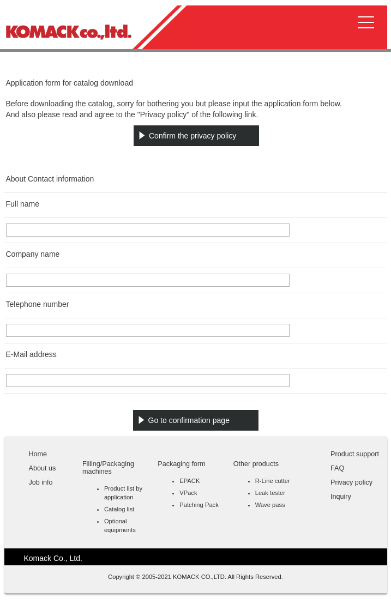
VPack (188, 493)
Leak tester (270, 493)
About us (42, 468)
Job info (41, 482)
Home (38, 454)
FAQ (337, 468)
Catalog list (119, 509)
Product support (354, 454)
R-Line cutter (272, 481)
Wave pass (270, 505)
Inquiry (340, 496)
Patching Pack (199, 505)
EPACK (189, 481)
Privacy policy (351, 482)
